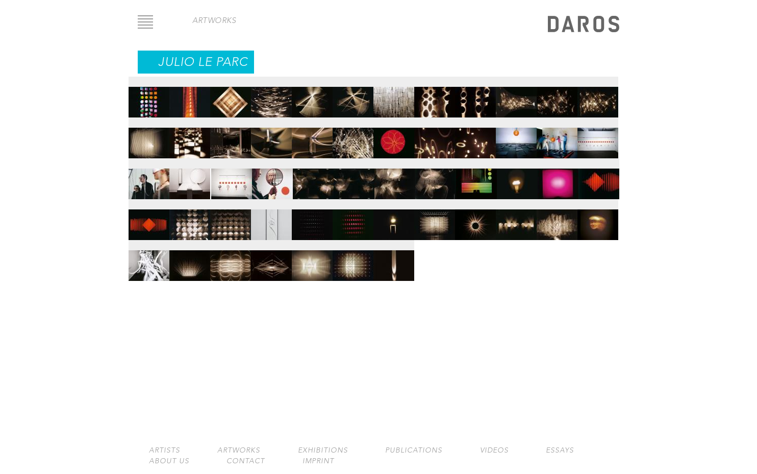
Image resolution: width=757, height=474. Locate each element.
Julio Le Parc (203, 61)
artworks (214, 20)
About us (169, 461)
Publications (413, 450)
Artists (164, 450)
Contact (245, 461)
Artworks (238, 450)
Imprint (318, 461)
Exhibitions (323, 450)
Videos (494, 450)
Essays (560, 450)
